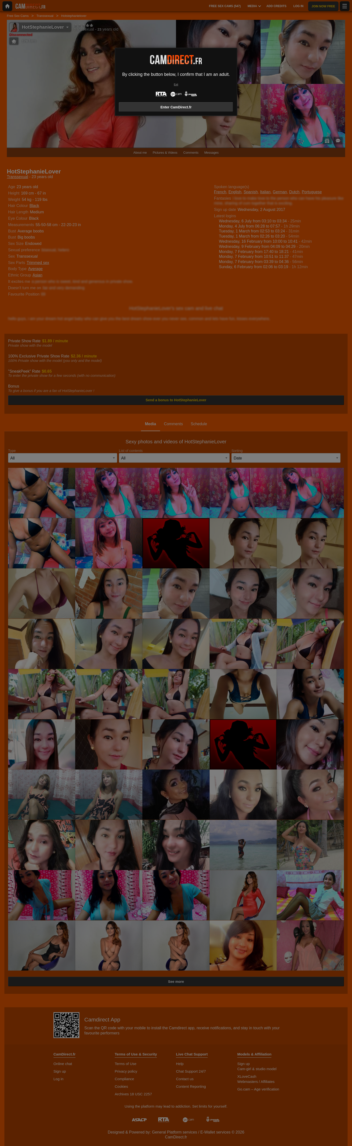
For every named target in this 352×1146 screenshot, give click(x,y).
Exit (176, 84)
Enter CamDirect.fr (175, 107)
